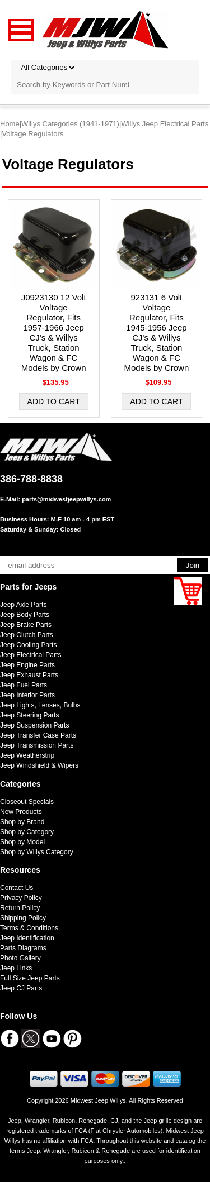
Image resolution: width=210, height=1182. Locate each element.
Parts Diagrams (23, 948)
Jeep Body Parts (24, 615)
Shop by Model (22, 842)
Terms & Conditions (29, 928)
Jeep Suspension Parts (34, 725)
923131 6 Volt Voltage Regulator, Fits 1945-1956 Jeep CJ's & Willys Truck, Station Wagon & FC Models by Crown (156, 332)
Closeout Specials (27, 802)
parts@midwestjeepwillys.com (66, 499)
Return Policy (20, 908)
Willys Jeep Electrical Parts (164, 123)
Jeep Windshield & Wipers (39, 765)
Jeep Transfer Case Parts (38, 735)
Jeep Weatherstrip (27, 755)
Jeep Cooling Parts (28, 645)
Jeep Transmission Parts (36, 745)
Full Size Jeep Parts (30, 978)
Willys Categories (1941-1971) (70, 123)
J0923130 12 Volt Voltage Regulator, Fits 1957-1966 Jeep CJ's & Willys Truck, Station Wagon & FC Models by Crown (53, 332)
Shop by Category (27, 832)
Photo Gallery (20, 958)
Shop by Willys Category (36, 852)
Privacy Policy (21, 898)
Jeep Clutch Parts (26, 635)
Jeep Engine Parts (27, 665)
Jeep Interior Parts (27, 695)
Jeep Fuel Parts (23, 685)
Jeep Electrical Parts (30, 655)
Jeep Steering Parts (29, 715)
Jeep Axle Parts (23, 605)
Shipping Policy (23, 918)
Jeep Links (16, 968)
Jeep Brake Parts (26, 625)
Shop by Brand (22, 822)
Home (10, 123)
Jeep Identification (27, 938)
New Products (21, 812)
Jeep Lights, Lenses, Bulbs (40, 705)
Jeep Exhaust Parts (29, 675)
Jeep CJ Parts (21, 988)
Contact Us (16, 888)
